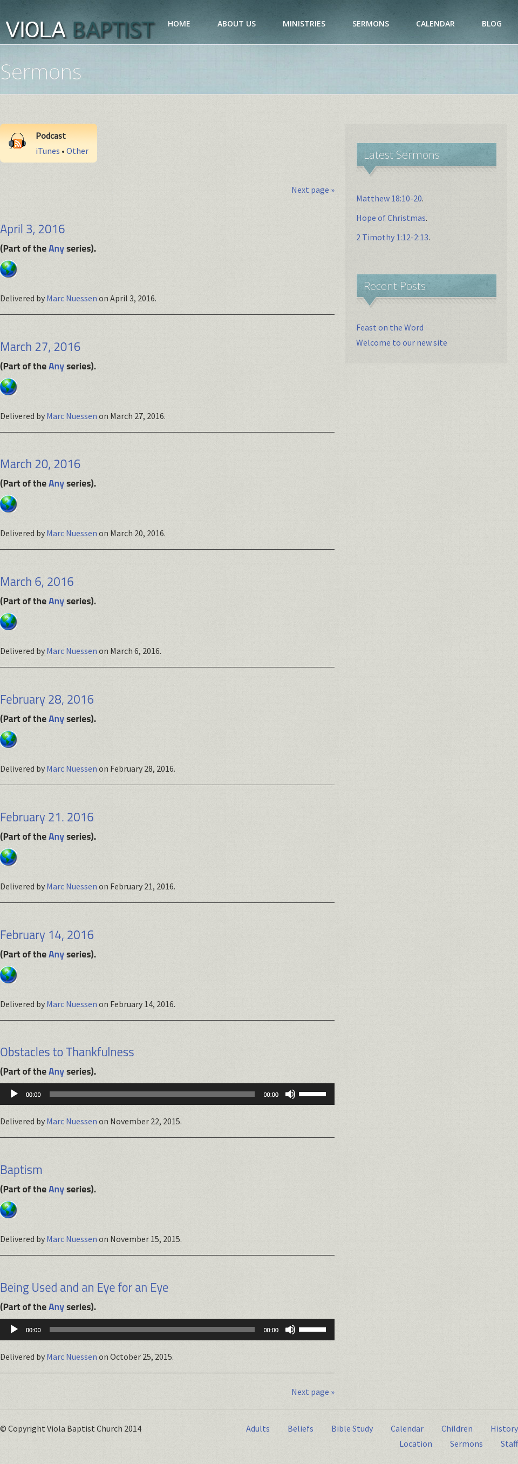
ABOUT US (236, 23)
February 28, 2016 (47, 699)
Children (457, 1428)
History (504, 1428)
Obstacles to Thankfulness (67, 1052)
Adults (258, 1428)
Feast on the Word (390, 327)
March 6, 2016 (37, 581)
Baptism (21, 1170)
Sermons (466, 1443)
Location (415, 1443)
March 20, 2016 (40, 464)
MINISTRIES (304, 23)
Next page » (313, 189)
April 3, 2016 (32, 229)
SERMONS (370, 23)
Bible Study (352, 1428)
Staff (509, 1443)
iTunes (48, 150)
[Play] (14, 1094)
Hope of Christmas (391, 217)
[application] (167, 1094)
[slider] (152, 1094)
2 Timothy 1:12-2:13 (392, 237)
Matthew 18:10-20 (389, 198)
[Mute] (290, 1094)
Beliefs (300, 1428)
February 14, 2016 (47, 935)
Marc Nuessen (71, 298)
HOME (179, 23)
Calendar (407, 1428)
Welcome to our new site (401, 342)
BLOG (492, 23)
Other (77, 150)
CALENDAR (435, 23)
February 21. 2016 (47, 817)
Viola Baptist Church (86, 28)
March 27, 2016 (40, 347)
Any (56, 248)
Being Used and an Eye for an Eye (84, 1287)
